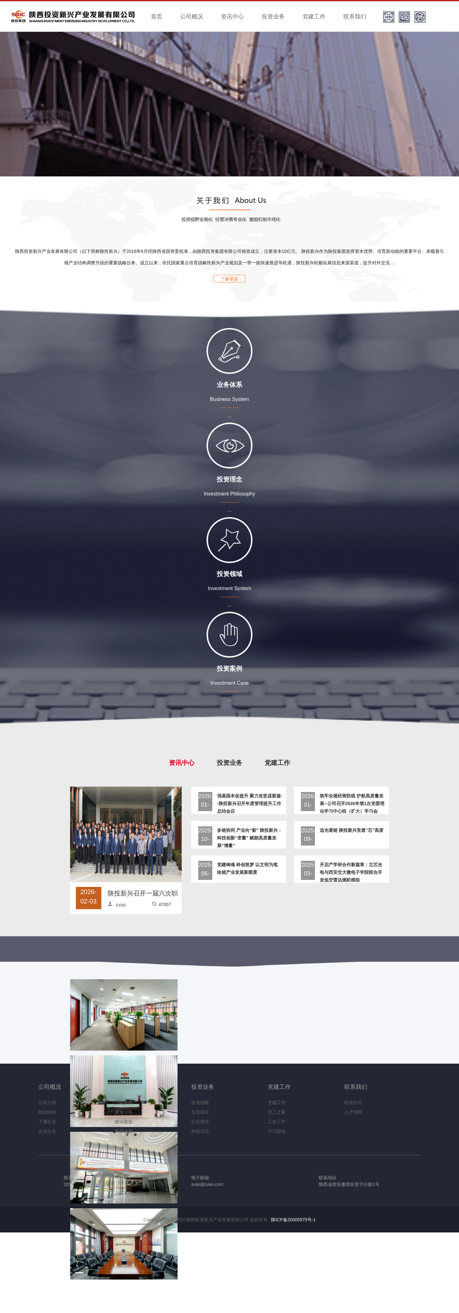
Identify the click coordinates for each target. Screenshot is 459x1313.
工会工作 (277, 1121)
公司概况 (191, 16)
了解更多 (229, 279)
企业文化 (47, 1131)
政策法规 (124, 1131)
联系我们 (354, 16)
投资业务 (273, 16)
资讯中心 (232, 16)
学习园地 (277, 1131)
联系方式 (353, 1102)
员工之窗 (277, 1112)
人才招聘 (353, 1112)
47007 (165, 904)
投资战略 (200, 1102)
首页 (156, 16)
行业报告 (200, 1121)
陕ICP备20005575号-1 (293, 1219)
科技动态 (200, 1131)
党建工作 (313, 16)
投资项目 (200, 1112)
